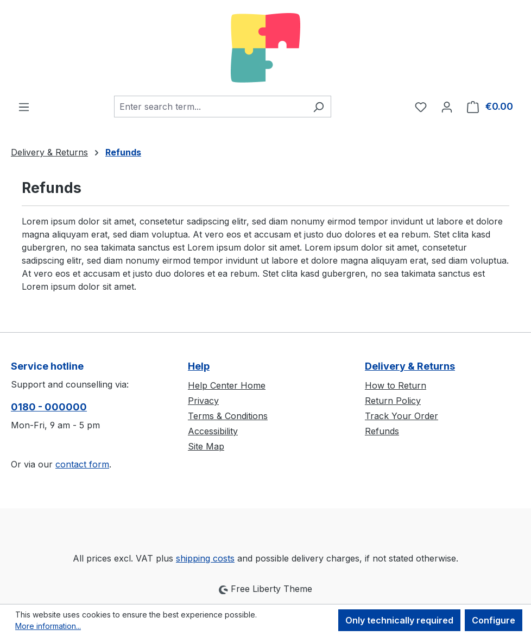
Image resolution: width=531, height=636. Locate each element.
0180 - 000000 (49, 407)
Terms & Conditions (228, 415)
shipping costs (205, 558)
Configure (493, 620)
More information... (48, 626)
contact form (82, 464)
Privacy (203, 400)
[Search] (318, 106)
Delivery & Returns (410, 366)
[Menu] (24, 106)
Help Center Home (227, 385)
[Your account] (447, 106)
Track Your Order (401, 415)
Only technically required (399, 620)
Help (199, 366)
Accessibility (213, 431)
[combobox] (210, 106)
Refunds (382, 431)
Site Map (206, 446)
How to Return (395, 385)
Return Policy (393, 400)
